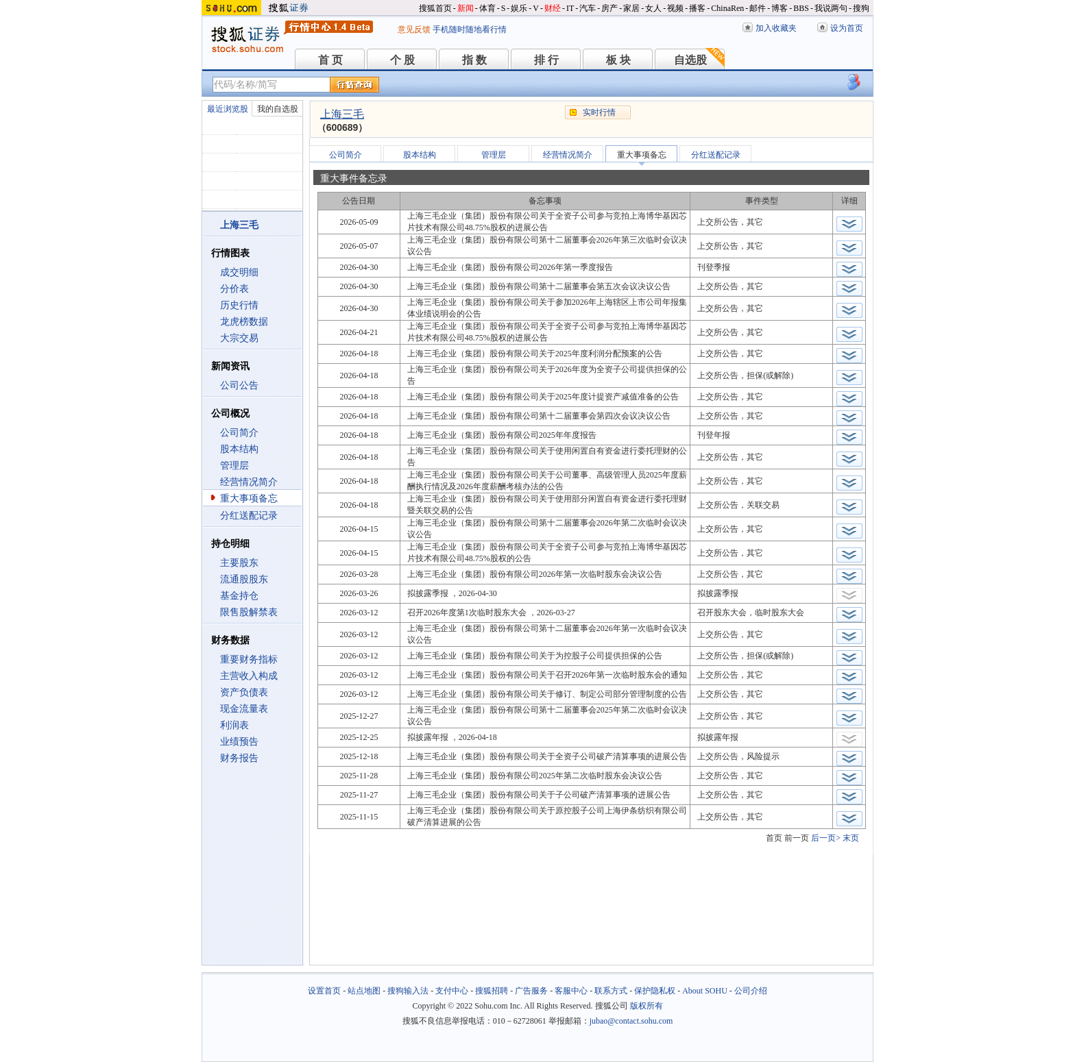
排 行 (546, 60)
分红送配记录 (249, 515)
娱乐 (519, 8)
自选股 (690, 60)
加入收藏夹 (776, 28)
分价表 (234, 289)
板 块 (618, 60)
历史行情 (239, 305)
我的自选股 (277, 109)
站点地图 (364, 991)
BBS (801, 8)
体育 (487, 8)
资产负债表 (244, 692)
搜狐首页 (435, 8)
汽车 (587, 8)
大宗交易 (239, 338)
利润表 (234, 725)
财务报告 (239, 758)
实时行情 (599, 112)
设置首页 (324, 991)
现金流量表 (244, 709)
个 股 (402, 60)
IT (570, 8)
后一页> (826, 838)
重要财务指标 (249, 659)
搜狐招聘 (491, 991)
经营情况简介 (249, 482)
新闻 (465, 8)
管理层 (234, 465)
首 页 (330, 60)
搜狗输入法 (407, 991)
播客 (697, 8)
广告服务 (531, 991)
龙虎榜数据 (244, 322)
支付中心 (451, 991)
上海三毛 (342, 114)
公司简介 (239, 433)
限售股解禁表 (249, 612)
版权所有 (646, 1006)
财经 (552, 8)
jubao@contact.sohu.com (631, 1021)
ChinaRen (727, 8)
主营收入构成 (249, 676)
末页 (851, 838)
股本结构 (239, 449)
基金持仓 (239, 596)
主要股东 (239, 563)
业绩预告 (239, 742)
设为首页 (846, 28)
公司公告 (239, 385)
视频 (675, 8)
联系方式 (610, 991)
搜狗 (861, 8)
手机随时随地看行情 (470, 29)
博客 (779, 8)
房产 (609, 8)
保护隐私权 (654, 991)
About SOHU (704, 991)
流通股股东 (244, 579)
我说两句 (830, 8)
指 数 (474, 60)
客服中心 (571, 991)
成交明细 (239, 272)
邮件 (757, 8)
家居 (631, 8)
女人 (653, 8)
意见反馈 (414, 29)
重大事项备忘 (249, 498)
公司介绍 (750, 991)
